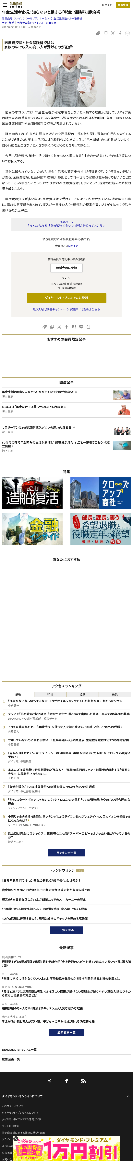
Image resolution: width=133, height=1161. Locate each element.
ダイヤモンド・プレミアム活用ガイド (21, 1119)
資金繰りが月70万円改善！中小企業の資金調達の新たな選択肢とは (46, 890)
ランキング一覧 (67, 852)
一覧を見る (66, 930)
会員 (115, 694)
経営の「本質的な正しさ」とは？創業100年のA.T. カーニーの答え (44, 899)
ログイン (107, 5)
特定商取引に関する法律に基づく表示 (23, 1132)
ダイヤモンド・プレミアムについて (20, 1112)
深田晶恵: (42, 18)
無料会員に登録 (66, 268)
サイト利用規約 (10, 1126)
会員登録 (123, 5)
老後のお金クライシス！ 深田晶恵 (36, 22)
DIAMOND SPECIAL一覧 (19, 1049)
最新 (18, 694)
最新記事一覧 (66, 1032)
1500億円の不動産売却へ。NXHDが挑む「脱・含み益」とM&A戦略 (44, 909)
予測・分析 (8, 22)
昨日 (50, 694)
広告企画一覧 (11, 1059)
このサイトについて (12, 1106)
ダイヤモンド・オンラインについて (22, 1096)
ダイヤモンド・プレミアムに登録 (66, 298)
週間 (83, 694)
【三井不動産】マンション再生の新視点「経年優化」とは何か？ (41, 880)
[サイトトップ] (14, 5)
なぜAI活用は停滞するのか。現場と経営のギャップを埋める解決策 (45, 918)
